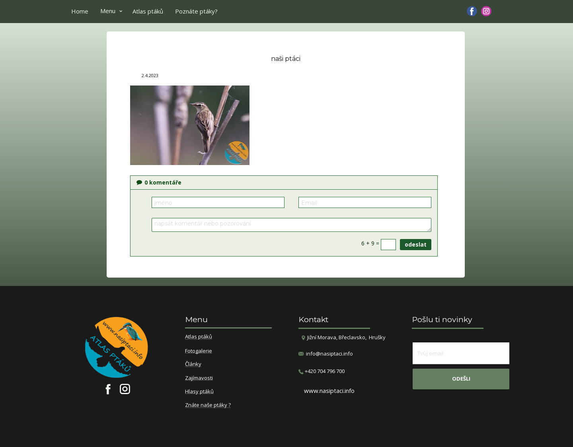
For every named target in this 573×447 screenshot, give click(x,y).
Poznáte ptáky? (196, 11)
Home (79, 11)
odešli (461, 378)
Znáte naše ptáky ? (208, 405)
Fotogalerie (198, 351)
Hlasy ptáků (199, 391)
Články (193, 364)
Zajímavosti (199, 378)
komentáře (158, 182)
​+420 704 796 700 (321, 371)
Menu (107, 11)
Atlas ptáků (148, 11)
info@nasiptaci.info (329, 353)
